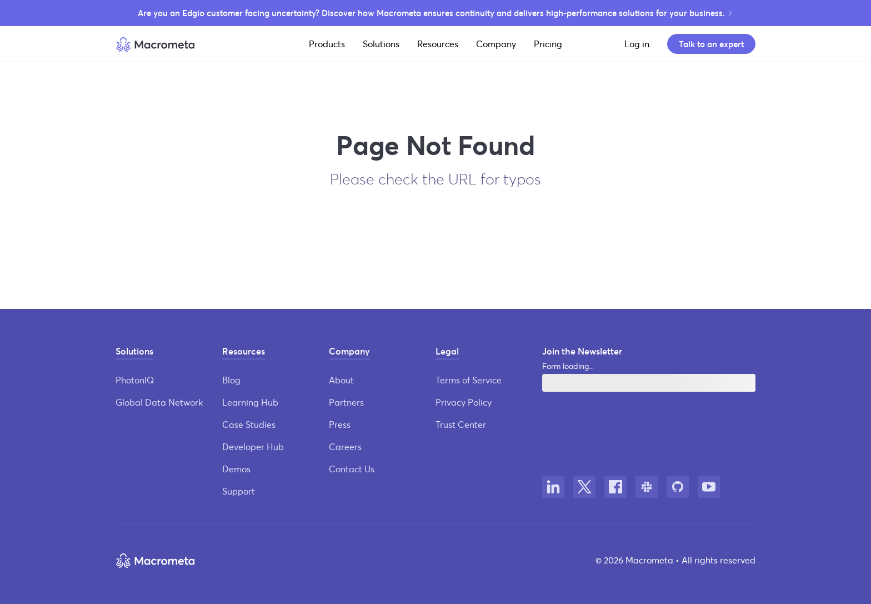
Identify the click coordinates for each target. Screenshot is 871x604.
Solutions (381, 43)
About (341, 380)
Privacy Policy (464, 402)
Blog (231, 380)
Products (327, 43)
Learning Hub (250, 402)
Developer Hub (253, 446)
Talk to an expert (711, 43)
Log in (636, 43)
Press (340, 424)
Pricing (548, 43)
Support (238, 491)
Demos (236, 469)
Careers (345, 446)
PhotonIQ (135, 380)
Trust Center (461, 424)
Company (496, 43)
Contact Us (351, 469)
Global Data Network (159, 402)
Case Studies (249, 424)
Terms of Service (469, 380)
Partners (346, 402)
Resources (437, 43)
